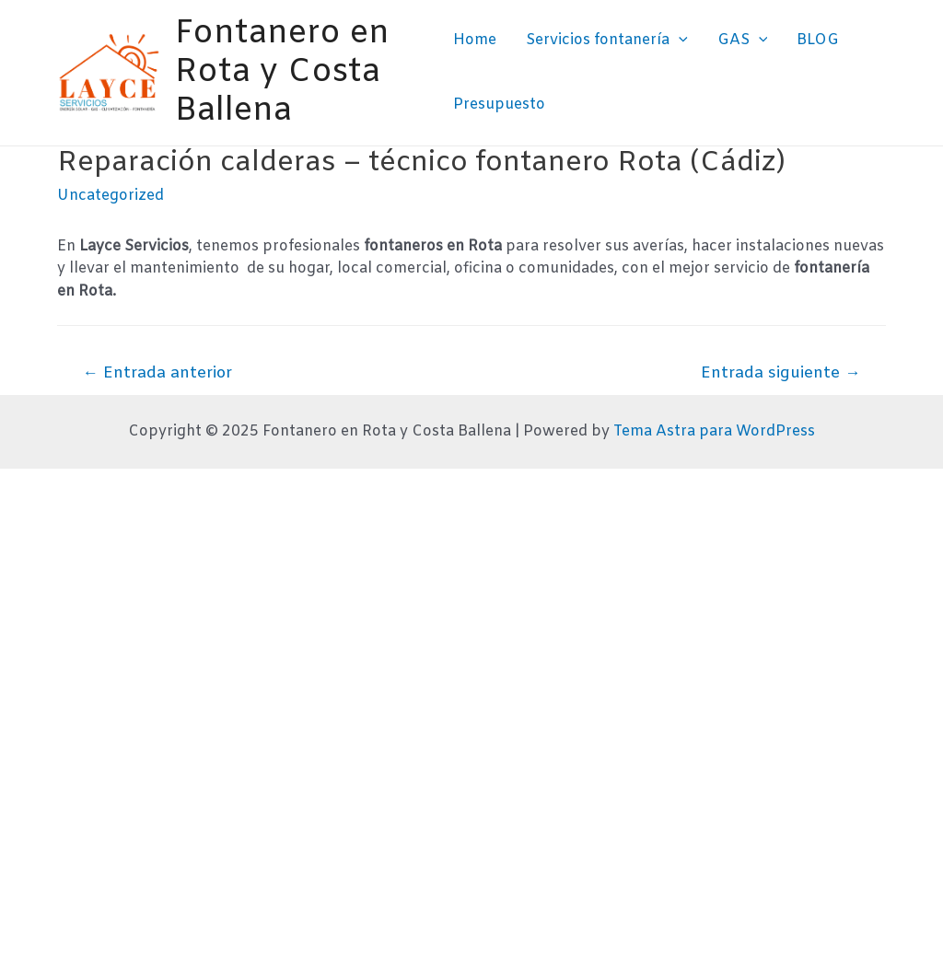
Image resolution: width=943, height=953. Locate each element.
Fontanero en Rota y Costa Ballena (282, 73)
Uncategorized (110, 195)
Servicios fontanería (607, 40)
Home (474, 40)
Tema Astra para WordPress (714, 431)
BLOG (818, 40)
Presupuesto (499, 104)
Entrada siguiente (780, 373)
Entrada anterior (157, 373)
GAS (742, 40)
